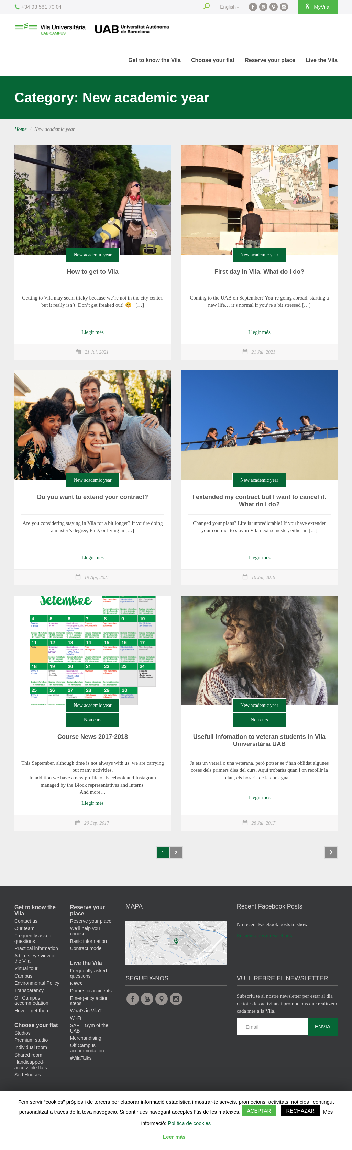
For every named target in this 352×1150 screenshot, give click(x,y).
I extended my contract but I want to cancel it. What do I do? (259, 501)
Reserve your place (270, 60)
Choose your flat (212, 60)
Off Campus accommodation (31, 1000)
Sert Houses (27, 1075)
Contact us (25, 921)
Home (20, 129)
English (229, 7)
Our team (24, 928)
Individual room (30, 1047)
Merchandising (85, 1038)
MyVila (317, 6)
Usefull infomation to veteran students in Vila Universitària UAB (259, 740)
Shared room (28, 1055)
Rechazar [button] (300, 1111)
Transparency (29, 990)
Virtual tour (25, 968)
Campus (23, 976)
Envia (322, 1026)
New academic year (92, 254)
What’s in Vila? (86, 1010)
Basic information (88, 941)
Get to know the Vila (154, 60)
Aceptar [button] (259, 1111)
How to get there (32, 1010)
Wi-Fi (75, 1018)
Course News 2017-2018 (92, 736)
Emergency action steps (89, 1000)
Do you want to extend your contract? (92, 497)
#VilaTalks (81, 1058)
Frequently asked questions (32, 938)
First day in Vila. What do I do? (259, 271)
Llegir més (92, 332)
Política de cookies (189, 1123)
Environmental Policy (36, 983)
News (76, 983)
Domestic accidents (91, 990)
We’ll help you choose (85, 931)
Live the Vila (322, 60)
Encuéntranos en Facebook (265, 935)
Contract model (86, 948)
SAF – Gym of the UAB (89, 1028)
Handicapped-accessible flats (30, 1064)
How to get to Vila (93, 271)
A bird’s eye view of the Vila (35, 958)
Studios (22, 1033)
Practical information (36, 948)
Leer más (174, 1137)
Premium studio (31, 1040)
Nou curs (92, 719)
